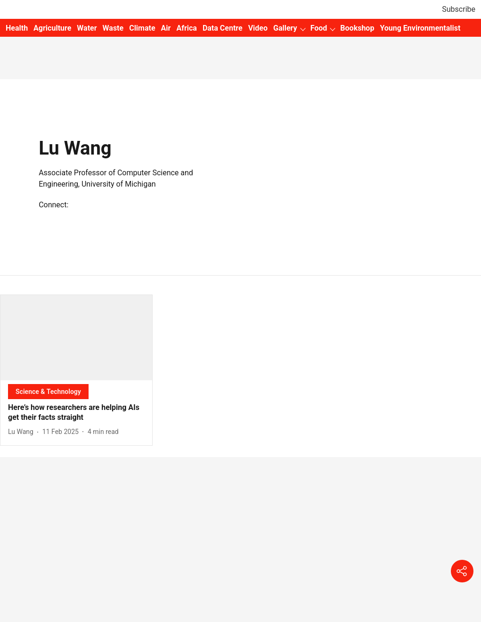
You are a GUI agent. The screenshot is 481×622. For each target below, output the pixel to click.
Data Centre (223, 28)
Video (258, 28)
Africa (186, 28)
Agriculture (52, 28)
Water (87, 28)
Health (17, 28)
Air (166, 28)
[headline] (76, 413)
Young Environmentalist (420, 28)
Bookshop (357, 28)
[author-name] (22, 432)
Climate (142, 28)
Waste (113, 28)
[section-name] (48, 391)
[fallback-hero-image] (76, 337)
